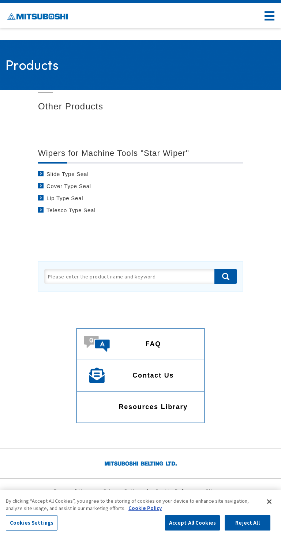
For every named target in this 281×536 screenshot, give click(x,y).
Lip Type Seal (64, 198)
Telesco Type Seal (70, 210)
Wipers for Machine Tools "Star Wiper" (113, 153)
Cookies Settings (31, 522)
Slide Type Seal (67, 174)
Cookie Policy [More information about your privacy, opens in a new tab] (145, 508)
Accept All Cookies (192, 522)
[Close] (269, 502)
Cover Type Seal (68, 186)
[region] (140, 513)
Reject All (247, 522)
